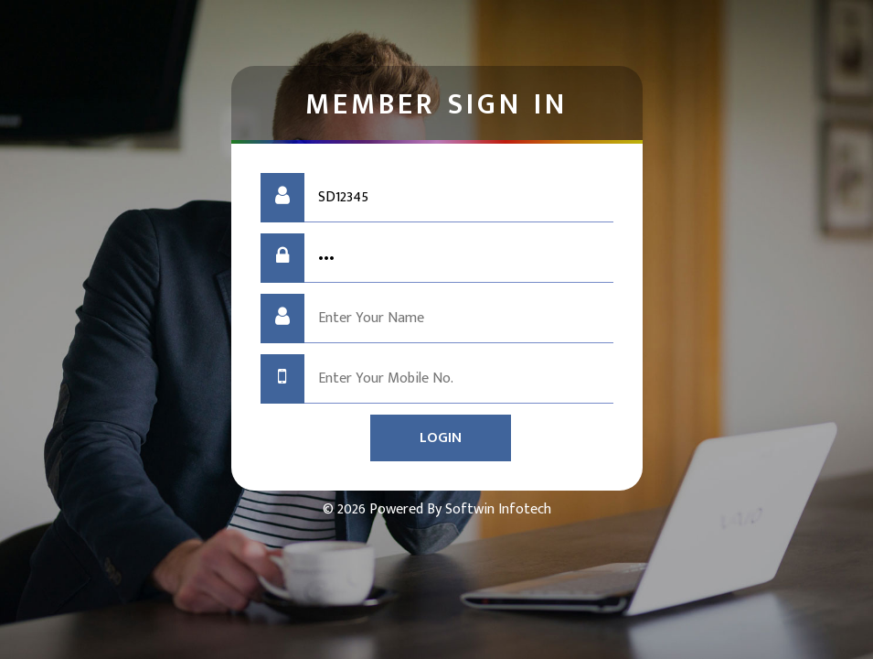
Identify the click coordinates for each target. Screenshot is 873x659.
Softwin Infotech (496, 509)
